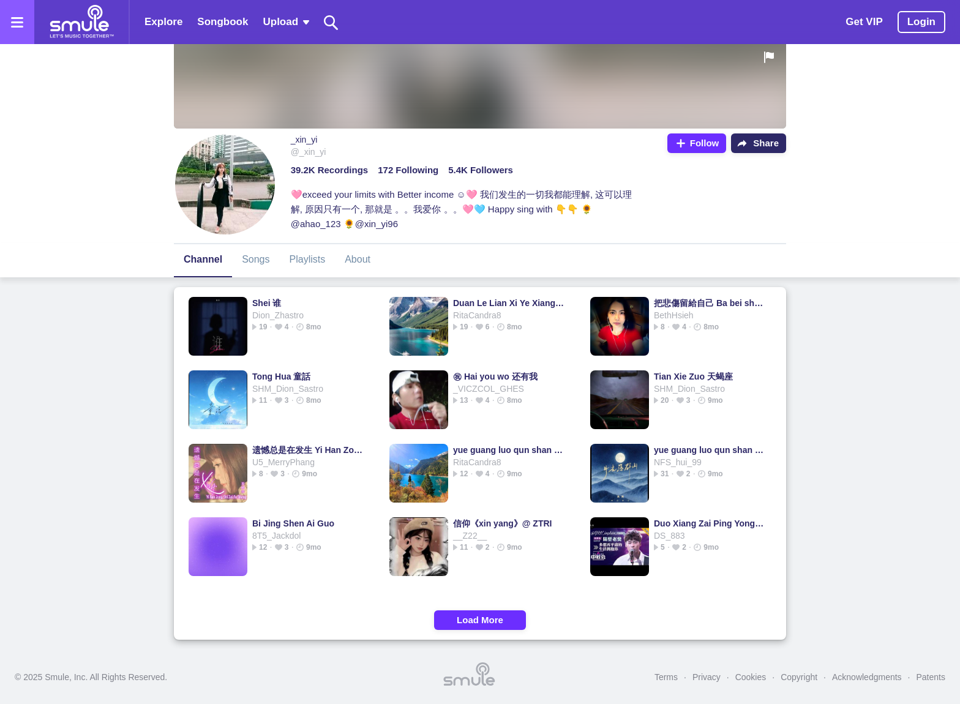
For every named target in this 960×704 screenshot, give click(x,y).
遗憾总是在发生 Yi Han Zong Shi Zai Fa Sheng (308, 450)
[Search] (331, 22)
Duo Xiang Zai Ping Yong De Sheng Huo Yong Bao (710, 523)
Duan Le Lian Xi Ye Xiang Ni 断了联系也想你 (509, 303)
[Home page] (81, 22)
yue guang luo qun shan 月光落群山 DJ (509, 450)
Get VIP (864, 22)
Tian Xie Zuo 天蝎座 (693, 376)
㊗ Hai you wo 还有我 (495, 376)
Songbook (222, 22)
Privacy (706, 677)
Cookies (751, 677)
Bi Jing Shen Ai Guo (293, 523)
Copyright (799, 677)
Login (921, 22)
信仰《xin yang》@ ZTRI (502, 523)
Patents (931, 677)
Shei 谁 (266, 303)
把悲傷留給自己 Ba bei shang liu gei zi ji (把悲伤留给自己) (710, 303)
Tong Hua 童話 (281, 376)
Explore (163, 22)
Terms (666, 677)
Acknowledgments (867, 677)
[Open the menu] (17, 22)
